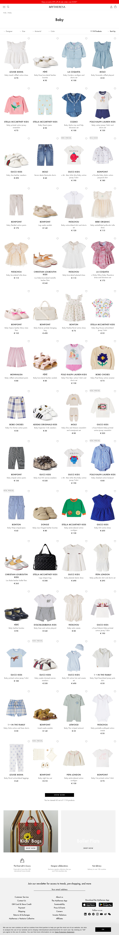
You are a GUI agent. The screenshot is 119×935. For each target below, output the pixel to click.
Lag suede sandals (45, 225)
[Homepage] (59, 7)
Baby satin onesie (73, 628)
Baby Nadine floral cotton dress (74, 328)
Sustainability (59, 904)
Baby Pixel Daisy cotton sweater (102, 378)
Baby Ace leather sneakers (16, 175)
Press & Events (59, 907)
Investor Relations (59, 914)
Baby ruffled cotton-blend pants (16, 378)
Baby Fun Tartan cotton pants (16, 428)
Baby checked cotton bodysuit (102, 478)
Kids (4, 13)
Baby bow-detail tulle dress (16, 275)
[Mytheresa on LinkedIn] (85, 914)
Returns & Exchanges (21, 914)
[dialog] (59, 929)
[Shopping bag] (115, 7)
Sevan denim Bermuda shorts (45, 175)
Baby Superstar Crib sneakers (45, 428)
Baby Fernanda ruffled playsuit (102, 75)
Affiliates (59, 918)
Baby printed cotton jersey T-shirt (16, 678)
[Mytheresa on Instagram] (97, 914)
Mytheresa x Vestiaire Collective (21, 918)
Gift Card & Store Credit (21, 904)
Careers (59, 911)
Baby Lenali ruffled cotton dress (16, 75)
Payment (21, 907)
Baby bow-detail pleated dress (74, 275)
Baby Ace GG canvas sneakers (45, 478)
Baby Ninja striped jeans (16, 528)
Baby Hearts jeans (45, 125)
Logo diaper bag (45, 578)
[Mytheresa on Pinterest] (93, 914)
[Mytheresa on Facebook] (89, 914)
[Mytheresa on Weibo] (105, 914)
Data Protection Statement (64, 932)
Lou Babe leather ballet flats (16, 580)
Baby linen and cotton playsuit (45, 628)
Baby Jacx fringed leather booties (45, 528)
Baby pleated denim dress (74, 578)
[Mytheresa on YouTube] (101, 914)
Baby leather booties (16, 628)
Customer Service (22, 897)
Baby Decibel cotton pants (16, 225)
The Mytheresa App (59, 900)
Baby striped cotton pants (16, 478)
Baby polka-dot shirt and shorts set (103, 578)
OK (103, 929)
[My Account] (111, 7)
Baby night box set (45, 778)
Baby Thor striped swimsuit (74, 728)
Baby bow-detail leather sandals (45, 378)
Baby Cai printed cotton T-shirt (102, 778)
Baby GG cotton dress (102, 528)
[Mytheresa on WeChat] (109, 914)
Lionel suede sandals (45, 728)
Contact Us (21, 900)
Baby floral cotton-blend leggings (16, 778)
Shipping (21, 911)
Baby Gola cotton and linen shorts (16, 728)
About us (59, 897)
